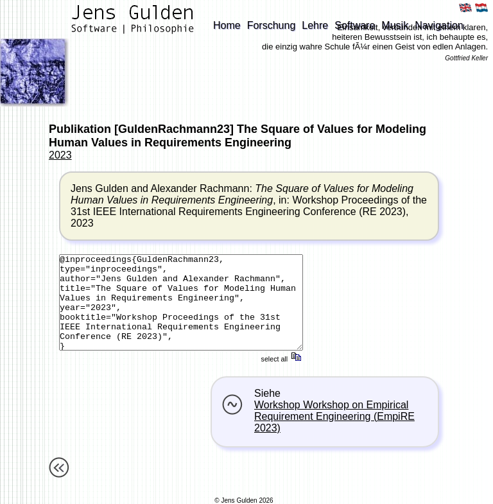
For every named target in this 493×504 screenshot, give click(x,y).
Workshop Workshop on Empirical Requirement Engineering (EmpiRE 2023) (334, 416)
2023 (60, 155)
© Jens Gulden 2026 (243, 500)
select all (282, 359)
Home (227, 25)
